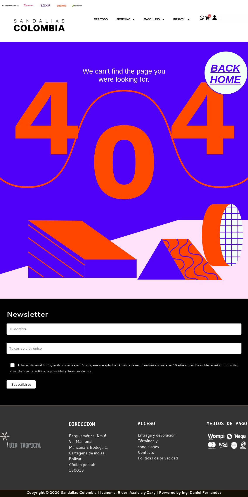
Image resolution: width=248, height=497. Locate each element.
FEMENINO (125, 19)
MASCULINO (154, 19)
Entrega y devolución (156, 435)
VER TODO (101, 19)
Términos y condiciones (148, 443)
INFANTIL (181, 19)
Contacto (146, 452)
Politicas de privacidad (158, 458)
